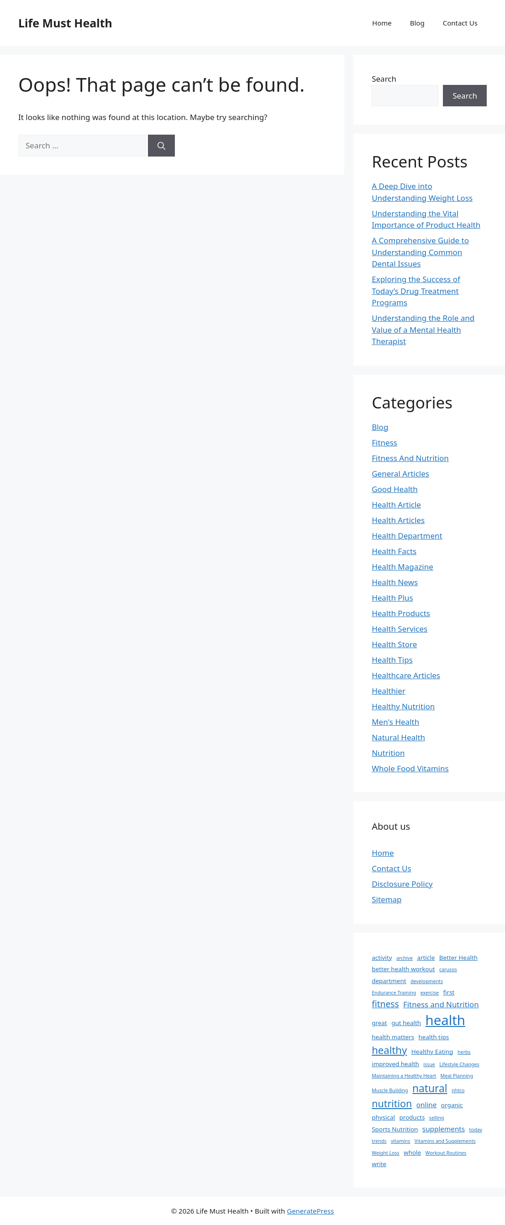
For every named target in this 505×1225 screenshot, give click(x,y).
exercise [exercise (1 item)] (430, 992)
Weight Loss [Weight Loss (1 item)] (385, 1153)
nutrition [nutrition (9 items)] (392, 1103)
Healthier (388, 691)
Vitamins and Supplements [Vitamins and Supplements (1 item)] (445, 1141)
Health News (395, 582)
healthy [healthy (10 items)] (389, 1050)
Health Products (401, 613)
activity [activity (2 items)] (382, 957)
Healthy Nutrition (403, 706)
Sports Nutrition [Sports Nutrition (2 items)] (395, 1129)
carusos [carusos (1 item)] (448, 969)
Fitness (384, 442)
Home (382, 22)
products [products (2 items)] (412, 1117)
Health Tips (392, 659)
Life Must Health (65, 23)
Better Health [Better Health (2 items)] (458, 957)
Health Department (407, 535)
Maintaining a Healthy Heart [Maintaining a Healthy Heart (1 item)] (404, 1076)
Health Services (399, 628)
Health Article (396, 504)
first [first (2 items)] (449, 992)
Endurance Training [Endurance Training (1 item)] (394, 992)
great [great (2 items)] (379, 1023)
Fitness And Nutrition (410, 458)
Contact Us (460, 22)
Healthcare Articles (406, 675)
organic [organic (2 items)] (452, 1105)
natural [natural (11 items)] (429, 1088)
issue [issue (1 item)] (429, 1064)
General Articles (400, 473)
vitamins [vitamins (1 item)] (400, 1141)
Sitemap (386, 899)
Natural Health (398, 737)
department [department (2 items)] (389, 981)
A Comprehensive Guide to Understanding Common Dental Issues (420, 252)
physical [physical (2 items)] (383, 1117)
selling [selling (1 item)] (436, 1118)
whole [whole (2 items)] (412, 1152)
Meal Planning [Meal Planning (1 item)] (457, 1076)
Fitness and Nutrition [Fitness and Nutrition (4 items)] (441, 1004)
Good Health (395, 489)
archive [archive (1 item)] (404, 958)
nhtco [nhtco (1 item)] (458, 1090)
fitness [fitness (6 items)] (385, 1004)
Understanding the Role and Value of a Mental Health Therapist (423, 329)
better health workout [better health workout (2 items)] (403, 969)
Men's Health (395, 722)
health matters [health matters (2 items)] (393, 1037)
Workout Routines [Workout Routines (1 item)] (446, 1153)
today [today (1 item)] (475, 1129)
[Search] (161, 146)
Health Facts (394, 551)
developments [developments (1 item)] (426, 981)
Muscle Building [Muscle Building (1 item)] (390, 1090)
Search (384, 78)
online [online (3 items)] (426, 1104)
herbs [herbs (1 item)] (464, 1052)
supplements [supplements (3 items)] (443, 1128)
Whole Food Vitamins (410, 768)
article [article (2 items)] (426, 957)
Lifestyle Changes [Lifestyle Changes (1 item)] (459, 1064)
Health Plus (392, 597)
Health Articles (398, 520)
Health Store (394, 644)
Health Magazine (402, 566)
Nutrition (388, 753)
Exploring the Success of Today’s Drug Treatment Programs (416, 291)
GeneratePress (310, 1210)
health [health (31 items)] (445, 1020)
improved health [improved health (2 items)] (395, 1064)
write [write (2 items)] (379, 1164)
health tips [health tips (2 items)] (434, 1037)
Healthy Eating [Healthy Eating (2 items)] (432, 1051)
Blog (417, 22)
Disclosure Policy (402, 884)
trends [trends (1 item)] (379, 1141)
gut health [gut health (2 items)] (406, 1023)
